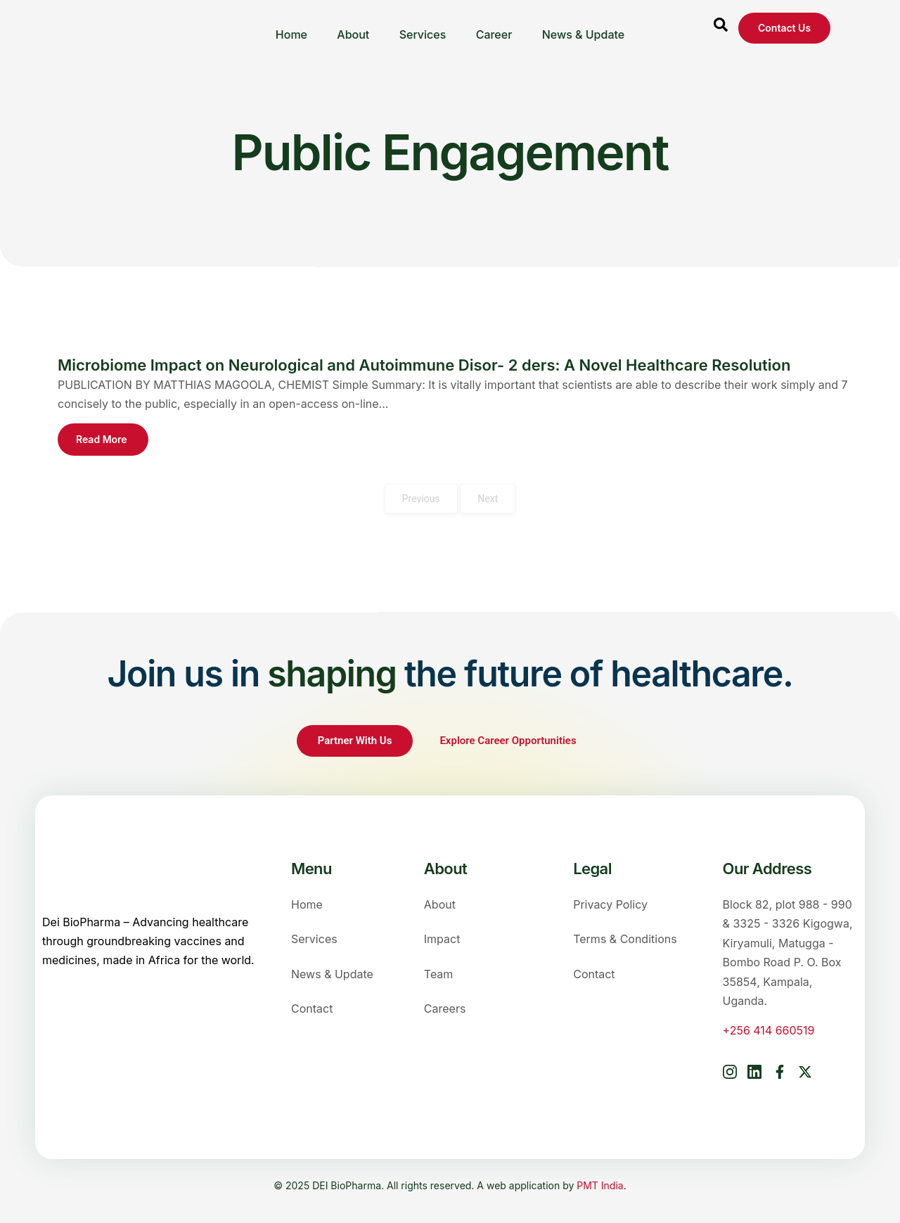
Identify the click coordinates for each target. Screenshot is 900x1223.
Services (422, 28)
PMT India (600, 1185)
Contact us (784, 28)
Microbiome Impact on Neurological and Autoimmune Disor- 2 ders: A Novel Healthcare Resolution (424, 365)
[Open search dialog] (721, 28)
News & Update (585, 28)
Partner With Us (355, 740)
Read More (101, 439)
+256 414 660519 (769, 1030)
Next (487, 498)
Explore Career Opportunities (509, 740)
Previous (421, 498)
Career (495, 28)
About (352, 28)
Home (288, 28)
